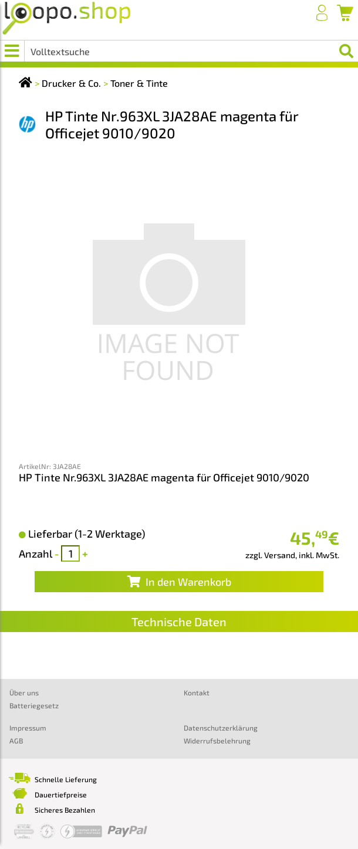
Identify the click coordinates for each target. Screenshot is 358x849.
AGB (16, 740)
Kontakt (197, 692)
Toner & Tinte (139, 83)
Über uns (24, 692)
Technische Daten (179, 621)
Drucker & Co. (71, 83)
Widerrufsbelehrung (217, 740)
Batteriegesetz (34, 705)
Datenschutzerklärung (221, 728)
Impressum (27, 728)
